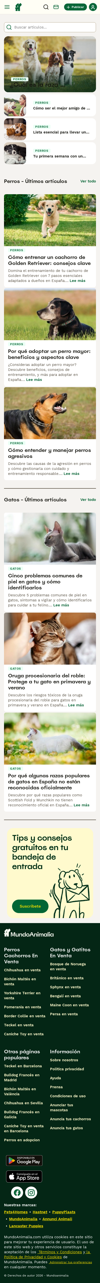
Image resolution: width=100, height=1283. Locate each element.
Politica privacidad (67, 1069)
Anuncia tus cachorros (70, 1119)
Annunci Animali (57, 1219)
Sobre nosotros (64, 1060)
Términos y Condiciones (59, 1252)
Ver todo (88, 181)
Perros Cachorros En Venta (21, 956)
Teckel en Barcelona (23, 1066)
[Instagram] (31, 1193)
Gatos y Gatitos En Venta (70, 953)
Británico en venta (67, 978)
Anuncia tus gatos (66, 1128)
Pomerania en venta (22, 1007)
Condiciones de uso (68, 1096)
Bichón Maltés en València (20, 1091)
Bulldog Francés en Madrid (21, 1077)
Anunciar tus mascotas (61, 1107)
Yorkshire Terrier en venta (22, 995)
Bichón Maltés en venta (20, 981)
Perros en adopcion (22, 1140)
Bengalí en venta (65, 996)
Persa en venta (64, 1014)
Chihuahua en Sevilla (23, 1103)
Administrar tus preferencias (70, 1262)
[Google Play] (24, 1161)
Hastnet (40, 1212)
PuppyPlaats (63, 1212)
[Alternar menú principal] (7, 7)
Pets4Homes (16, 1212)
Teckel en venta (19, 1025)
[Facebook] (17, 1193)
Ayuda (55, 1078)
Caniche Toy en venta (24, 1034)
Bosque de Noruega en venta (68, 966)
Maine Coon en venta (69, 1005)
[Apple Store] (24, 1177)
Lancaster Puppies (26, 1226)
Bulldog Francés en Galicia (21, 1114)
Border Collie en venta (24, 1016)
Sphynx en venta (65, 987)
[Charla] (56, 7)
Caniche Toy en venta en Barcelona (24, 1128)
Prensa (56, 1087)
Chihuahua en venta (22, 970)
